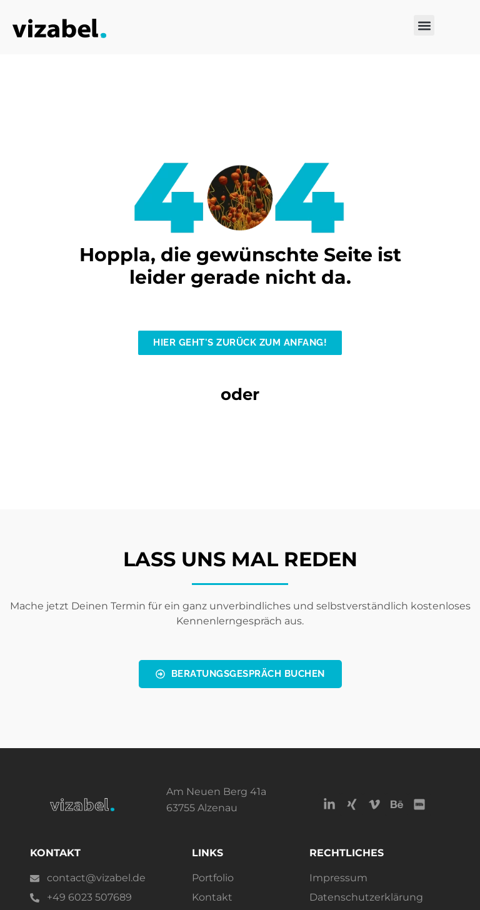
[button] (424, 25)
